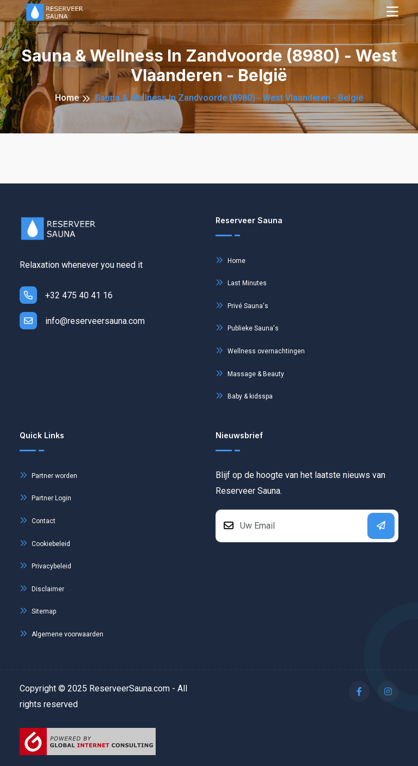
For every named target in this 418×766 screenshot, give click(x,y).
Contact (38, 520)
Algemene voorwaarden (61, 633)
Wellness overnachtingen (260, 350)
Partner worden (48, 475)
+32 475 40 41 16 (66, 295)
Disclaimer (42, 588)
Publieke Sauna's (247, 327)
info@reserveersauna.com (82, 320)
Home (67, 98)
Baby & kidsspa (244, 395)
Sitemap (38, 610)
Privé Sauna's (242, 305)
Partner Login (45, 497)
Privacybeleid (45, 565)
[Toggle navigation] (392, 12)
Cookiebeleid (45, 543)
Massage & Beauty (250, 373)
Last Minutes (241, 282)
